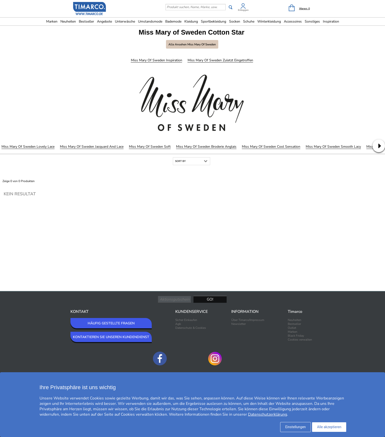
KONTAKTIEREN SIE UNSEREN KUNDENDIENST (111, 337)
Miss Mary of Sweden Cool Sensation (271, 146)
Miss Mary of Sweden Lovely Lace (28, 146)
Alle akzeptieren (329, 427)
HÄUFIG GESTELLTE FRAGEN (111, 323)
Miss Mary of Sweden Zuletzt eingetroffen (220, 60)
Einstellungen (295, 427)
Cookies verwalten (300, 340)
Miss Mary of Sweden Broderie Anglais (206, 146)
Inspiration (331, 21)
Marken (51, 21)
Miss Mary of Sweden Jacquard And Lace (92, 146)
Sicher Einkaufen (186, 320)
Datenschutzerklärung (267, 414)
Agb (178, 324)
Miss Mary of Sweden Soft (150, 146)
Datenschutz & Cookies (190, 328)
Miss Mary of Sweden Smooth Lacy (333, 146)
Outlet (292, 328)
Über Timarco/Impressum (247, 320)
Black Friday (296, 336)
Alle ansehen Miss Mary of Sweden (192, 44)
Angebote (104, 21)
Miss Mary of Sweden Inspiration (156, 60)
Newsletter (238, 324)
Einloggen (243, 10)
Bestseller (86, 21)
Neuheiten (68, 21)
